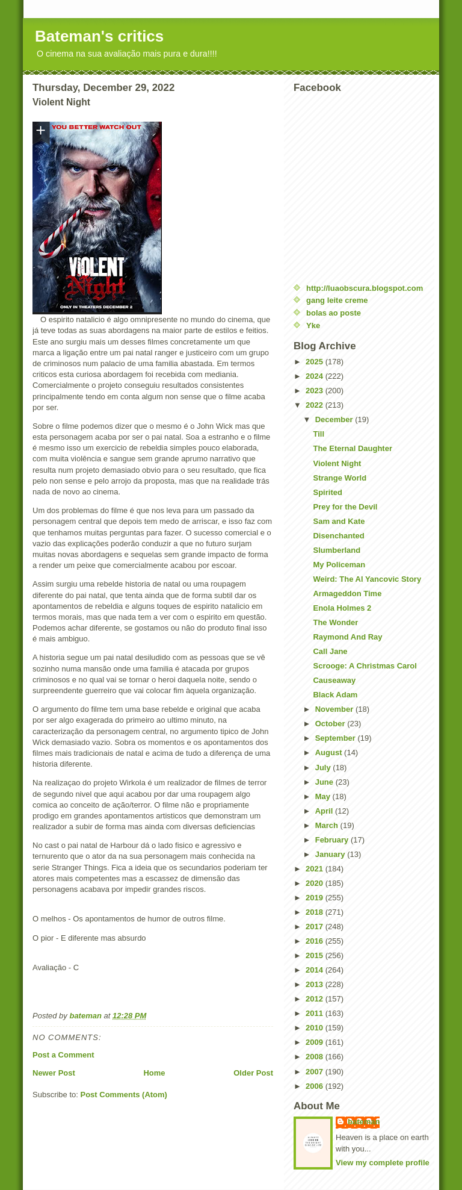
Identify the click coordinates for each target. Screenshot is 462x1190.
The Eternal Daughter (352, 448)
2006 (315, 1086)
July (324, 767)
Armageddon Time (347, 593)
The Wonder (335, 622)
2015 (315, 955)
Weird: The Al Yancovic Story (367, 579)
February (333, 839)
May (324, 796)
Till (318, 433)
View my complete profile (383, 1162)
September (336, 738)
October (331, 723)
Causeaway (334, 680)
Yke (313, 325)
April (325, 810)
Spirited (327, 492)
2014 (315, 969)
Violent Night (337, 463)
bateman (364, 1121)
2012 (315, 998)
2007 (315, 1071)
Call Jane (330, 651)
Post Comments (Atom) (124, 1094)
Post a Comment (63, 1054)
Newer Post (53, 1072)
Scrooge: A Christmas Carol (364, 665)
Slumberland (336, 550)
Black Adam (335, 694)
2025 (315, 361)
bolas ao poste (333, 312)
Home (154, 1072)
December (335, 419)
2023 (315, 390)
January (331, 854)
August (329, 752)
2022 (315, 405)
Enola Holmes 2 (342, 607)
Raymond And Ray (347, 636)
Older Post (253, 1072)
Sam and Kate (339, 521)
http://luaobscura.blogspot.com (364, 288)
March (327, 825)
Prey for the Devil (345, 506)
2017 (315, 926)
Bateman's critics (99, 36)
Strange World (339, 477)
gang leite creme (337, 300)
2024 (315, 376)
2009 (315, 1042)
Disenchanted (338, 535)
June (325, 782)
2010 (315, 1027)
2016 (315, 940)
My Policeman (339, 564)
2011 (315, 1013)
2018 (315, 912)
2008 (315, 1056)
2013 (315, 984)
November (335, 709)
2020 (315, 883)
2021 (315, 868)
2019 (315, 897)
